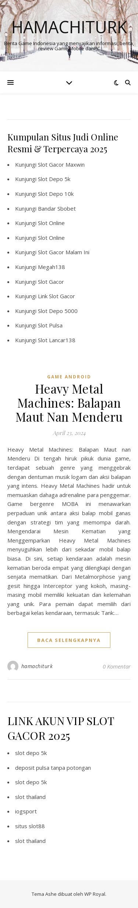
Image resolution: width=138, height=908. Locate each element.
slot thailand (30, 796)
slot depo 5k (31, 752)
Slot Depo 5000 (58, 310)
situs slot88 (30, 826)
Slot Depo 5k (54, 179)
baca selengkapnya (69, 640)
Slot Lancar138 (56, 340)
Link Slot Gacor (56, 296)
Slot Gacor (51, 281)
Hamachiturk (69, 26)
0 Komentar (117, 666)
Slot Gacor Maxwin (61, 164)
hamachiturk (37, 666)
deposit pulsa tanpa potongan (53, 767)
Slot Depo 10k (56, 193)
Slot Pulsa (50, 325)
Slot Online (51, 223)
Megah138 (51, 267)
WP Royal (94, 894)
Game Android (69, 377)
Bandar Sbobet (57, 208)
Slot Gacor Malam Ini (63, 252)
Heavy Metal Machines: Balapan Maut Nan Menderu (69, 402)
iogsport (26, 811)
